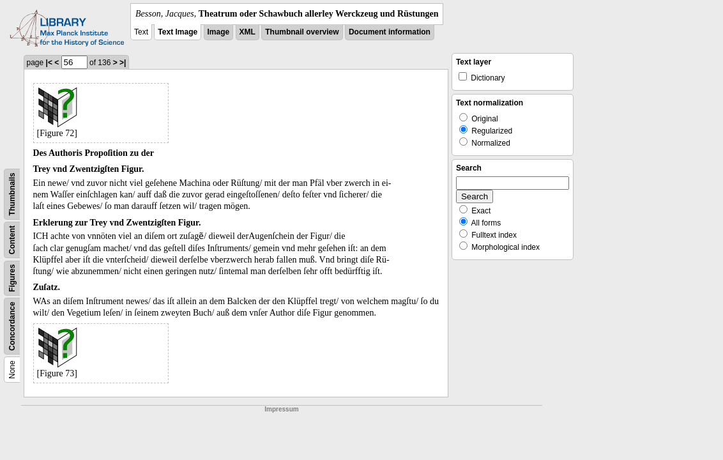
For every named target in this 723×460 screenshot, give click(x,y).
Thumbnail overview (302, 31)
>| (122, 62)
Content (12, 240)
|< (49, 62)
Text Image (177, 31)
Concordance (12, 326)
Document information (389, 31)
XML (247, 31)
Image (219, 31)
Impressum (281, 409)
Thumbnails (12, 193)
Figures (12, 278)
